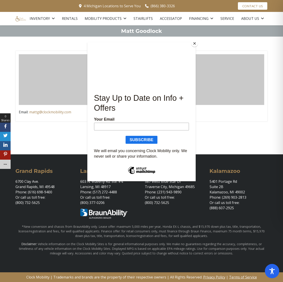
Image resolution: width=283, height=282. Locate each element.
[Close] (194, 43)
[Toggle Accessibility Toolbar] (272, 271)
